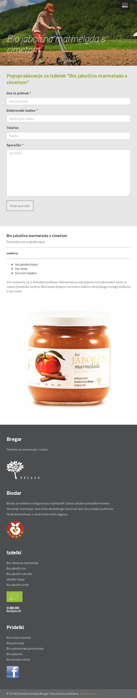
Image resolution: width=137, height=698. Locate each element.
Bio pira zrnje (15, 643)
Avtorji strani (88, 693)
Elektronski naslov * (22, 110)
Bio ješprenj (14, 654)
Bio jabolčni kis (16, 568)
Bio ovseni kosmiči (19, 637)
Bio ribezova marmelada (22, 562)
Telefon (13, 127)
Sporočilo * (15, 145)
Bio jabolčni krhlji (18, 584)
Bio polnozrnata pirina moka (25, 648)
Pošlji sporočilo (20, 205)
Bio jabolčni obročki (19, 573)
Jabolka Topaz (16, 579)
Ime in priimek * (19, 93)
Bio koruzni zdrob (18, 659)
